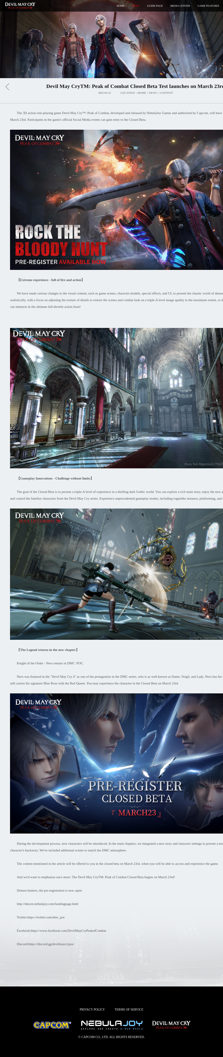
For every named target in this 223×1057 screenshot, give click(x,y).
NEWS (136, 5)
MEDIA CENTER (180, 5)
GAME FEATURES (208, 5)
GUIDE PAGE (155, 5)
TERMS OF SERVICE (129, 1009)
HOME (120, 5)
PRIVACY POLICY (92, 1009)
